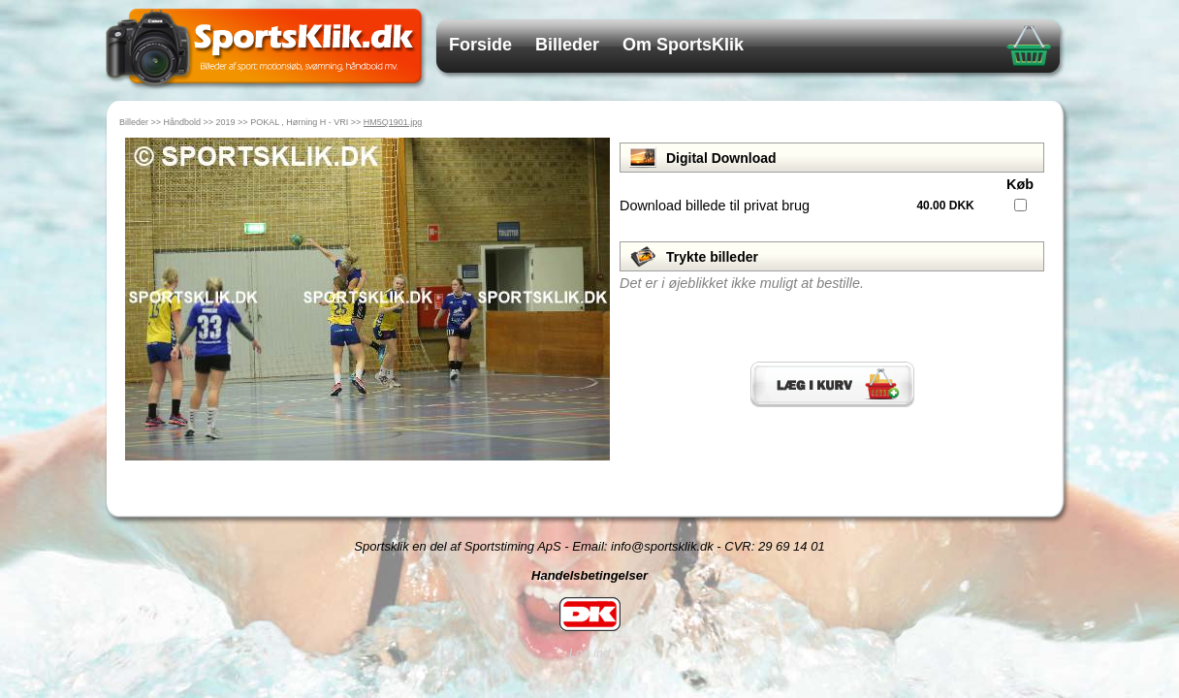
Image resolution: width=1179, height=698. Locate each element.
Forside (480, 44)
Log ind (590, 653)
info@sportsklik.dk (662, 546)
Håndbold (183, 122)
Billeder (567, 44)
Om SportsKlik (683, 44)
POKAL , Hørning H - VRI (299, 122)
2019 (226, 122)
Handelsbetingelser (589, 575)
